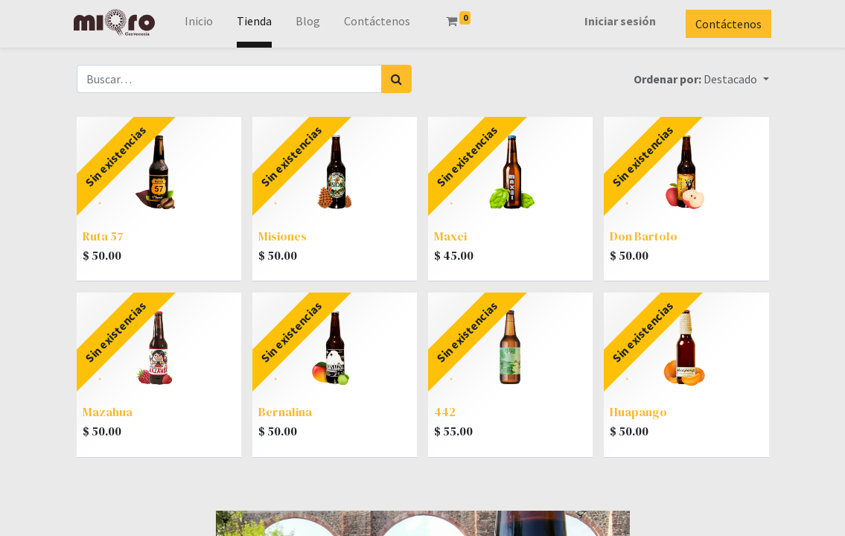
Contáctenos (726, 23)
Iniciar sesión (618, 20)
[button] (736, 79)
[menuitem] (201, 24)
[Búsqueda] (396, 79)
